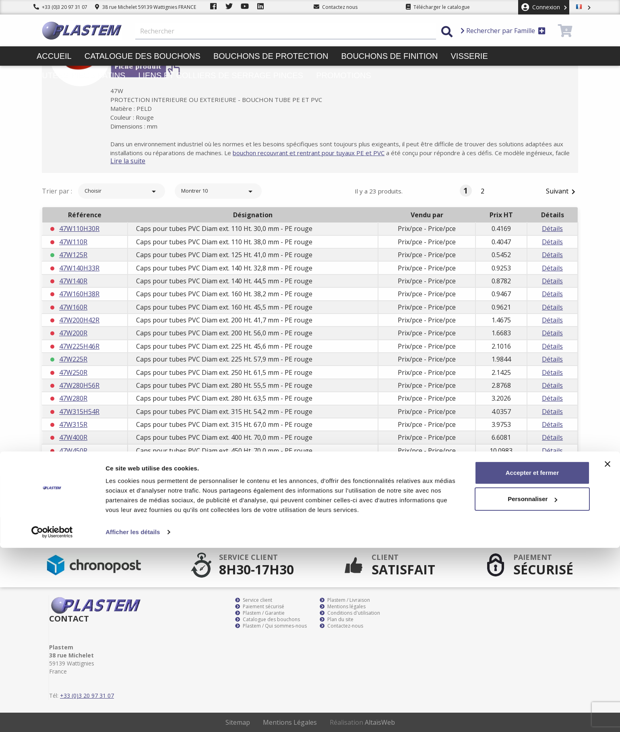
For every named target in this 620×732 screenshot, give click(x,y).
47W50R (71, 476)
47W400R (73, 437)
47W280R (73, 398)
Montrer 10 (218, 191)
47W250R (73, 372)
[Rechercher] (285, 31)
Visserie (469, 56)
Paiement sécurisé (259, 606)
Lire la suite (140, 161)
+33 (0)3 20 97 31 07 (60, 7)
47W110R (73, 241)
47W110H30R (79, 228)
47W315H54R (79, 411)
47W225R (73, 359)
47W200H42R (79, 320)
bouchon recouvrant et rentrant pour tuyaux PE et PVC (333, 153)
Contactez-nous (341, 626)
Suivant (562, 192)
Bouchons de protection (271, 56)
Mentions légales (343, 606)
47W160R (73, 307)
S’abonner (555, 530)
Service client (253, 600)
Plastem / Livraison (345, 600)
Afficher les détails (132, 716)
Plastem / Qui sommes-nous (271, 626)
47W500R (73, 463)
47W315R (73, 424)
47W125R (73, 254)
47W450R (73, 450)
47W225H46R (79, 346)
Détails (552, 228)
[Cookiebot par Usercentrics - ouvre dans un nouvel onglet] (52, 716)
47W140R (73, 281)
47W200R (73, 333)
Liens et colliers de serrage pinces (220, 75)
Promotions (343, 75)
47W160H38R (79, 293)
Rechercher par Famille (503, 30)
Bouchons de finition (389, 56)
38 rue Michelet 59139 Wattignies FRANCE (145, 7)
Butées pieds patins (81, 75)
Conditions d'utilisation (350, 613)
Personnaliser (532, 683)
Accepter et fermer (532, 656)
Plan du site (336, 619)
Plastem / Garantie (260, 613)
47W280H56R (79, 385)
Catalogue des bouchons (142, 56)
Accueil (54, 56)
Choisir (122, 191)
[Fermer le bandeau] (607, 648)
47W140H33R (79, 268)
